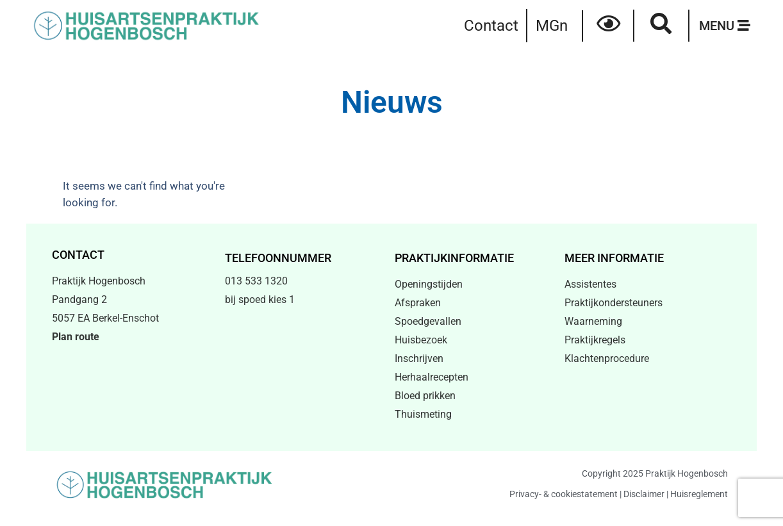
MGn (552, 26)
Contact (491, 26)
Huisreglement (699, 494)
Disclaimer (643, 494)
